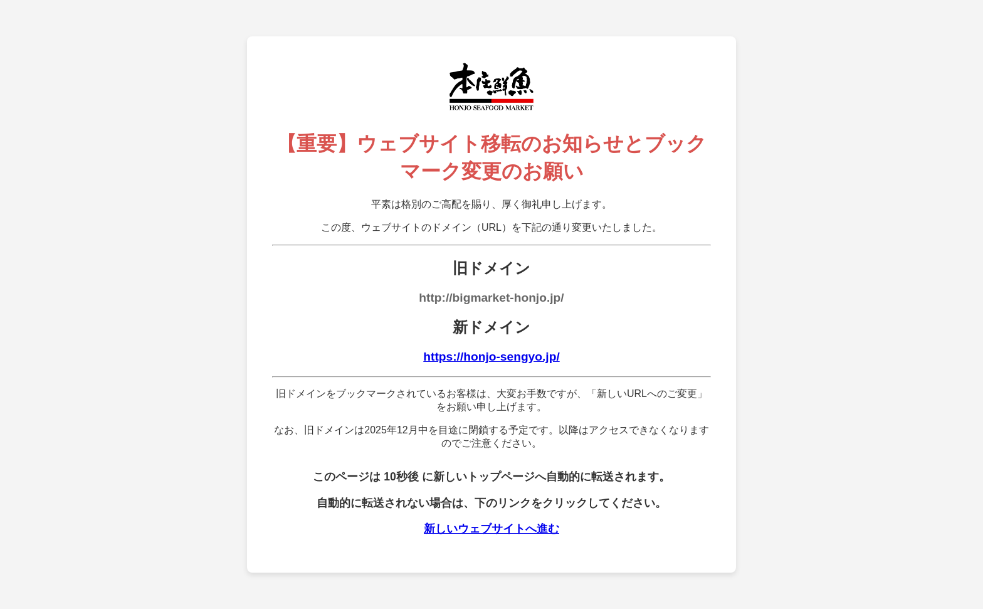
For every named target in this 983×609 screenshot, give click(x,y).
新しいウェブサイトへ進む (491, 528)
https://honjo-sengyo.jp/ (491, 356)
